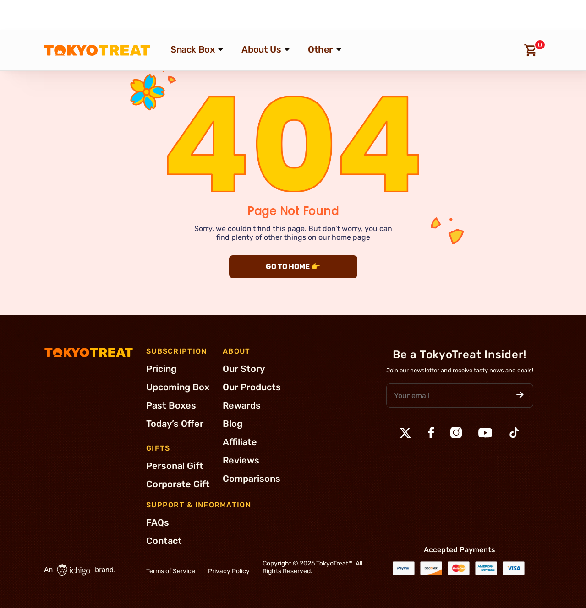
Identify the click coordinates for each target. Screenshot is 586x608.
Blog (232, 423)
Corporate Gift (178, 484)
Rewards (242, 405)
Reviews (241, 460)
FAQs (157, 522)
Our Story (244, 368)
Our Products (252, 387)
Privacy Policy (229, 571)
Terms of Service (170, 571)
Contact (164, 540)
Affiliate (240, 442)
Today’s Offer (174, 423)
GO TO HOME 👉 (293, 266)
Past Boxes (171, 405)
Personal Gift (174, 465)
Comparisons (251, 478)
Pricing (161, 368)
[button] (520, 395)
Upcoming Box (177, 387)
